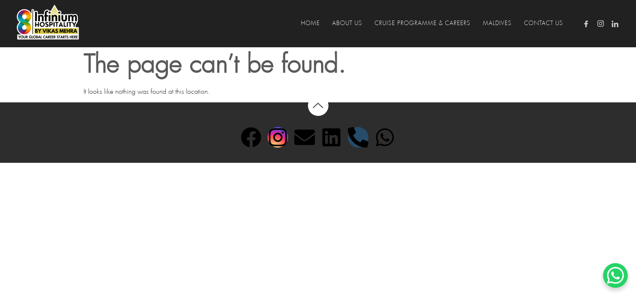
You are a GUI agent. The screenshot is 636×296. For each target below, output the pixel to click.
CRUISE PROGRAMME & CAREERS (423, 23)
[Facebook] (586, 23)
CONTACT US (543, 23)
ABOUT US (347, 23)
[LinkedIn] (615, 23)
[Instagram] (600, 23)
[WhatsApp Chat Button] (615, 275)
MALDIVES (497, 23)
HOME (310, 23)
